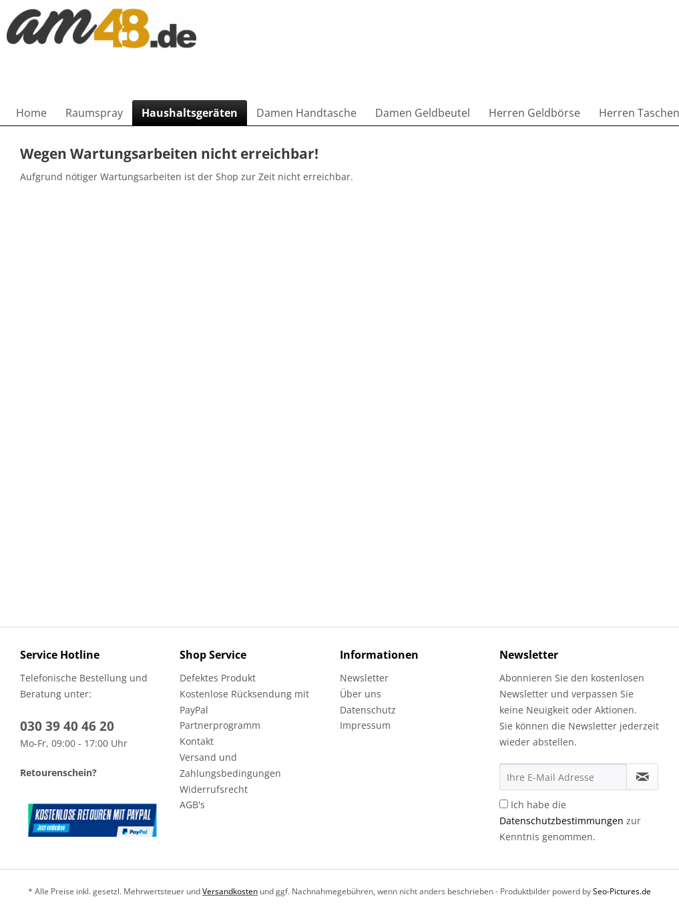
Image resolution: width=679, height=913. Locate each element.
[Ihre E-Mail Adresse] (563, 777)
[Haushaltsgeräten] (189, 112)
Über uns (360, 693)
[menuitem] (31, 112)
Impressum (365, 725)
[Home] (31, 112)
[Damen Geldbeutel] (422, 112)
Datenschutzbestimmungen (561, 820)
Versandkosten (230, 891)
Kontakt (197, 741)
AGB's (192, 804)
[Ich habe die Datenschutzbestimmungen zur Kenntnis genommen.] (503, 804)
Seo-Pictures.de (622, 891)
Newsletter (364, 677)
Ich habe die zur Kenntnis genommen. (570, 820)
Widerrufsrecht (214, 789)
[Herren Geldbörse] (534, 112)
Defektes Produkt (218, 677)
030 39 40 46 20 (67, 726)
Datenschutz (368, 709)
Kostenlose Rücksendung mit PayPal (244, 701)
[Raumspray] (94, 112)
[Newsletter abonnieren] (642, 777)
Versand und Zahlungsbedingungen (230, 765)
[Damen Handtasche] (306, 112)
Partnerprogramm (220, 725)
